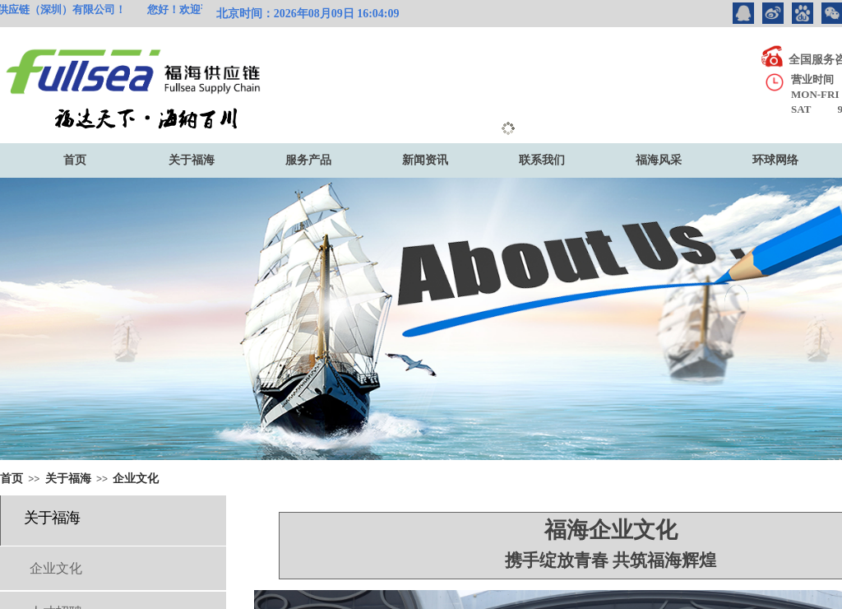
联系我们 (542, 160)
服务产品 (308, 160)
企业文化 (136, 478)
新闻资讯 (425, 160)
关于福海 (192, 160)
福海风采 (659, 160)
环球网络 (775, 160)
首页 (74, 160)
